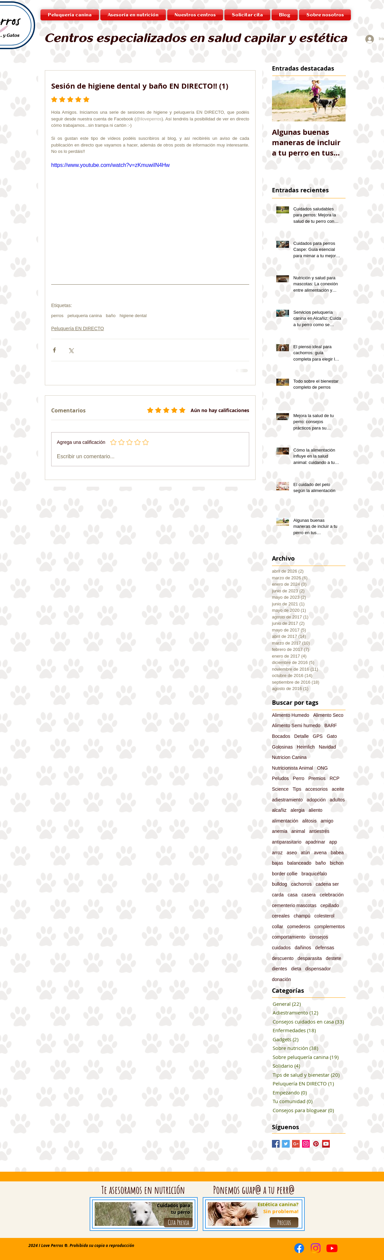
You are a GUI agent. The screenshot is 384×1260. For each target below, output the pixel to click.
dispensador (318, 968)
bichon (337, 863)
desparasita (310, 958)
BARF (330, 725)
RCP (334, 778)
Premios (316, 778)
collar (277, 926)
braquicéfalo (314, 873)
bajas (277, 863)
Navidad (327, 747)
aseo (292, 852)
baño (111, 315)
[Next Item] (335, 101)
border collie (284, 873)
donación (281, 979)
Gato (332, 736)
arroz (277, 852)
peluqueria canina (85, 315)
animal (298, 831)
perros (57, 315)
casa (293, 894)
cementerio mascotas (294, 905)
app (333, 842)
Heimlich (306, 747)
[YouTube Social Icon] (326, 1144)
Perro (298, 778)
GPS (318, 736)
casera (309, 894)
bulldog (279, 884)
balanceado (299, 863)
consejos (318, 937)
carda (278, 894)
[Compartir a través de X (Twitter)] (71, 350)
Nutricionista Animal (292, 768)
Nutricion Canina (289, 757)
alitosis (309, 820)
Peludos (280, 778)
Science (280, 789)
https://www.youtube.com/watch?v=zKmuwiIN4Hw (110, 165)
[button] (195, 14)
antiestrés (319, 831)
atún (305, 852)
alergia (298, 810)
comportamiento (288, 937)
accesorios (316, 789)
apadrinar (315, 842)
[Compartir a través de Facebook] (54, 350)
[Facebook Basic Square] (276, 1144)
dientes (279, 968)
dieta (296, 968)
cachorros (301, 884)
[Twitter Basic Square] (286, 1144)
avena (320, 852)
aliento (315, 810)
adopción (316, 799)
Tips (297, 789)
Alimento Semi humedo (296, 725)
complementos (329, 926)
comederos (298, 926)
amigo (326, 820)
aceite (338, 789)
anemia (279, 831)
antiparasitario (286, 842)
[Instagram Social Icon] (306, 1144)
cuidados (281, 947)
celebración (332, 894)
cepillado (329, 905)
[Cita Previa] (178, 1222)
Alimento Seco (328, 715)
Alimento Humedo (290, 715)
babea (337, 852)
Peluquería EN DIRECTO (77, 328)
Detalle (301, 736)
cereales (281, 915)
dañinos (303, 947)
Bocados (281, 736)
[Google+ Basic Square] (296, 1144)
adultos (337, 799)
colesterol (324, 915)
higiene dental (133, 315)
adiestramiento (287, 799)
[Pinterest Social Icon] (316, 1144)
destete (333, 958)
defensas (324, 947)
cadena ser (327, 884)
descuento (283, 958)
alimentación (285, 820)
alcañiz (279, 810)
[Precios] (284, 1222)
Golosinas (282, 747)
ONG (322, 768)
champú (302, 915)
